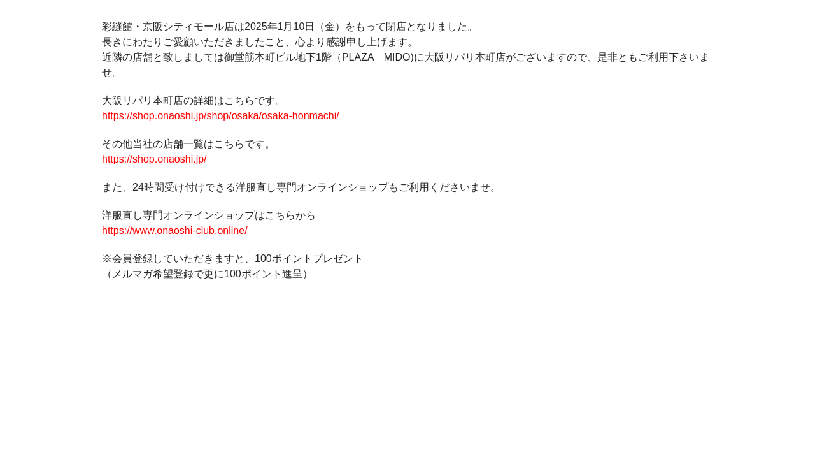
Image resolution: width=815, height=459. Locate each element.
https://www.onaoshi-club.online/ (175, 230)
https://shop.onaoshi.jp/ (154, 159)
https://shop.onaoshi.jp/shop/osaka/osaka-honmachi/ (220, 115)
